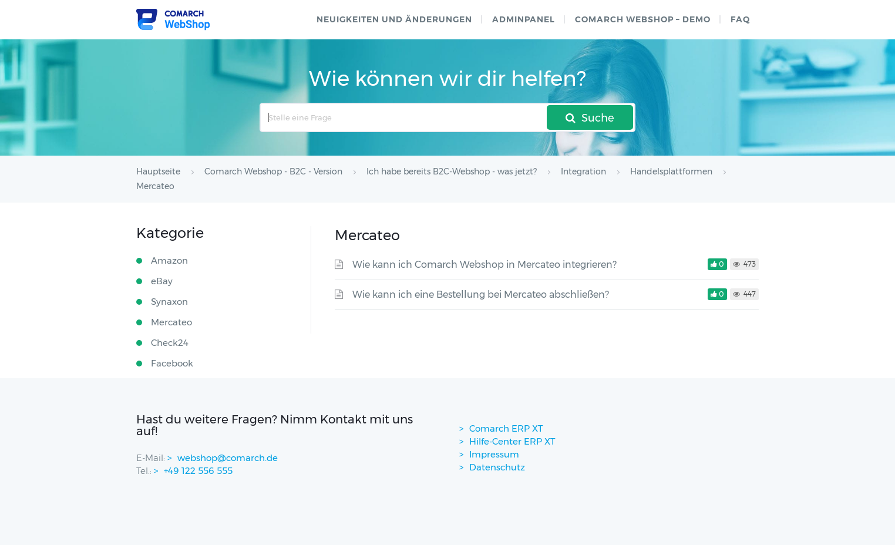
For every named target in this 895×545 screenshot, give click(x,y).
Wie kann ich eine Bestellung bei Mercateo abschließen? (480, 294)
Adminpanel (523, 19)
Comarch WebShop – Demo (643, 19)
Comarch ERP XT (506, 428)
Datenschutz (497, 467)
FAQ (740, 19)
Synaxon (169, 301)
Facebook (172, 363)
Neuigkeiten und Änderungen (394, 19)
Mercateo (171, 322)
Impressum (494, 454)
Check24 (170, 342)
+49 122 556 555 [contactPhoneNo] (198, 470)
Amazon (169, 260)
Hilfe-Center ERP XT (512, 441)
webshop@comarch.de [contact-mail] (227, 457)
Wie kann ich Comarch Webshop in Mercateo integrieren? (484, 264)
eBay (162, 281)
